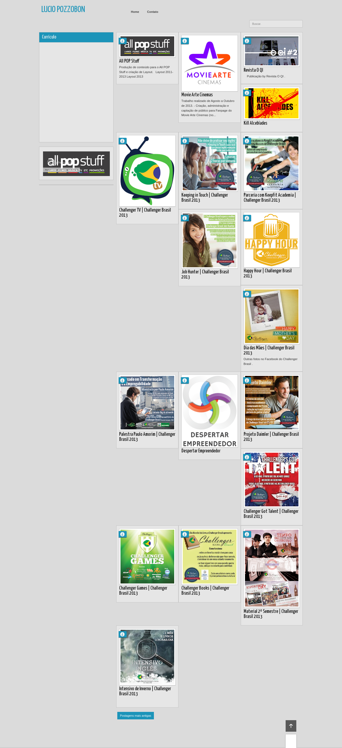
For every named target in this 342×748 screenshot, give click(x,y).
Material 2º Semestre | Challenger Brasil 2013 (271, 614)
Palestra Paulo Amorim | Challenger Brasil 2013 (147, 437)
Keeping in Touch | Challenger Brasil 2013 (204, 198)
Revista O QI (253, 70)
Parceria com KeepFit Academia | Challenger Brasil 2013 (270, 198)
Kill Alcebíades (255, 123)
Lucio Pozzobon (125, 41)
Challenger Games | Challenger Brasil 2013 (143, 591)
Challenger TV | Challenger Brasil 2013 (145, 213)
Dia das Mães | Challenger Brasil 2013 (269, 351)
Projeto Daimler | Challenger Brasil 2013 (271, 437)
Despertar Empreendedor (200, 451)
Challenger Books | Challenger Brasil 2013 (205, 591)
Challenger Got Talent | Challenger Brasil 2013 (271, 514)
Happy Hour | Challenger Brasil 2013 (268, 273)
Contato (152, 11)
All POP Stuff (129, 61)
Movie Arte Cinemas (197, 95)
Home (135, 11)
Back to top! (291, 726)
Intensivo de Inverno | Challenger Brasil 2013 (145, 691)
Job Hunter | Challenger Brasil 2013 (205, 275)
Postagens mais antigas (135, 715)
